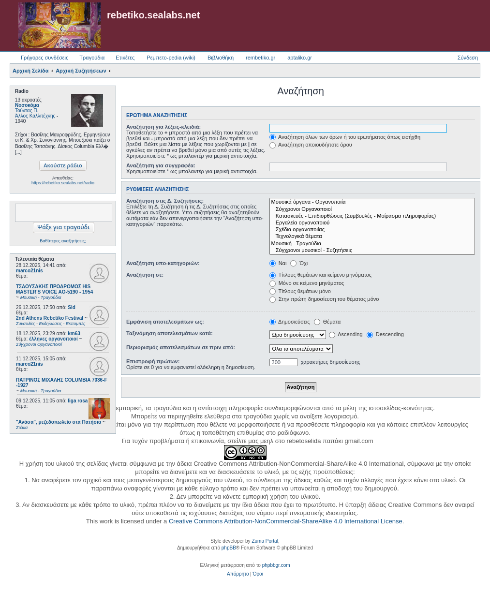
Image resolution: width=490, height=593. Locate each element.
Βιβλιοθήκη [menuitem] (221, 57)
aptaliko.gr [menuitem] (299, 57)
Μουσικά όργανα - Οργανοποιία (372, 202)
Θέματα (327, 322)
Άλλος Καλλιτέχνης (35, 116)
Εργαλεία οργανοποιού (372, 223)
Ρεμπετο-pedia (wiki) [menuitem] (171, 57)
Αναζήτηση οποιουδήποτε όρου (310, 145)
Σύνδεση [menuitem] (468, 57)
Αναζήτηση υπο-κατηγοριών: (163, 263)
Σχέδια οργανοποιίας (372, 229)
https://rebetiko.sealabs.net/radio (62, 182)
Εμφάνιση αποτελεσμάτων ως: (165, 322)
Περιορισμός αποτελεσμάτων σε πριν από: (180, 347)
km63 (74, 333)
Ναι (278, 263)
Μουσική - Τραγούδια (372, 243)
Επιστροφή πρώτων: (152, 361)
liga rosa (78, 400)
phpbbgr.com (276, 565)
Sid (71, 307)
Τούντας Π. (26, 110)
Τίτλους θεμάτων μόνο (300, 291)
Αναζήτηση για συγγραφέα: (160, 165)
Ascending (346, 334)
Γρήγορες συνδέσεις (44, 57)
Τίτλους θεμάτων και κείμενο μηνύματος (320, 275)
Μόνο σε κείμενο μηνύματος (306, 283)
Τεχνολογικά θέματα (372, 236)
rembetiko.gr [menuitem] (260, 57)
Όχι (299, 263)
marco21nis (29, 270)
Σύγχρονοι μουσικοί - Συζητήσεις (372, 250)
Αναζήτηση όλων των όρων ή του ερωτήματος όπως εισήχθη (344, 137)
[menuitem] (238, 574)
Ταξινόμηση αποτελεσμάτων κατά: (169, 333)
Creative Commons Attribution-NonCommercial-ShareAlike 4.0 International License (285, 521)
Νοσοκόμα (27, 105)
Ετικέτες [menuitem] (125, 57)
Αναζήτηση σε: (144, 275)
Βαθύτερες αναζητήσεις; (63, 240)
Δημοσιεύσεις (289, 322)
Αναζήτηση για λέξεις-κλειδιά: (163, 127)
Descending (385, 334)
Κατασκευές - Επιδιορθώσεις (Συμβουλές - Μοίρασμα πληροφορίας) (372, 216)
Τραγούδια (91, 57)
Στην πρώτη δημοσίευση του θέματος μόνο (324, 299)
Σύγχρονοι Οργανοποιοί (372, 209)
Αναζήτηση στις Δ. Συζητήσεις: (165, 201)
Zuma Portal (265, 541)
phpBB (229, 547)
